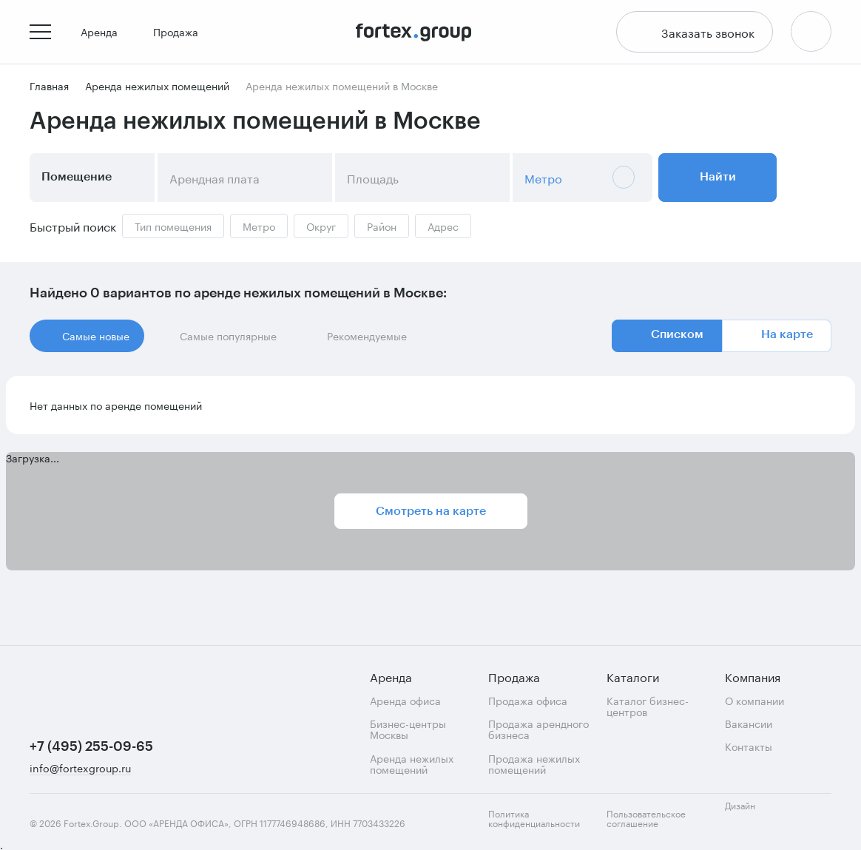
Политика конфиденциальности (534, 817)
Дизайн (753, 813)
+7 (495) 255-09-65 (91, 746)
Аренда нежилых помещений (411, 763)
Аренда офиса (405, 700)
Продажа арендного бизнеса (538, 729)
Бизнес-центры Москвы (408, 729)
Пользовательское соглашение (646, 817)
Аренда (105, 32)
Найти (718, 178)
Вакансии (748, 723)
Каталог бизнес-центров (648, 706)
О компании (754, 700)
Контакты (748, 746)
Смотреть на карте (431, 512)
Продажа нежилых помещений (534, 763)
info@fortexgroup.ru (80, 768)
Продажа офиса (527, 700)
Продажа (181, 32)
